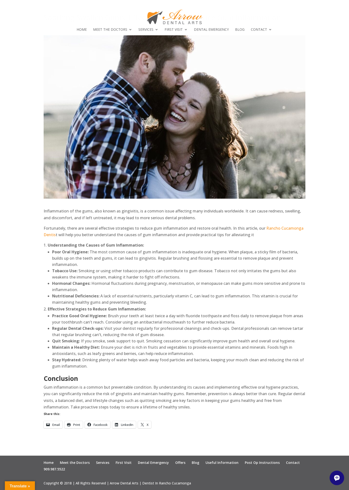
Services (145, 30)
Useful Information (222, 462)
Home (82, 30)
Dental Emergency (211, 30)
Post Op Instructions (262, 462)
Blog (240, 30)
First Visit (174, 30)
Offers (180, 462)
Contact (259, 30)
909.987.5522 (54, 469)
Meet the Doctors (110, 30)
